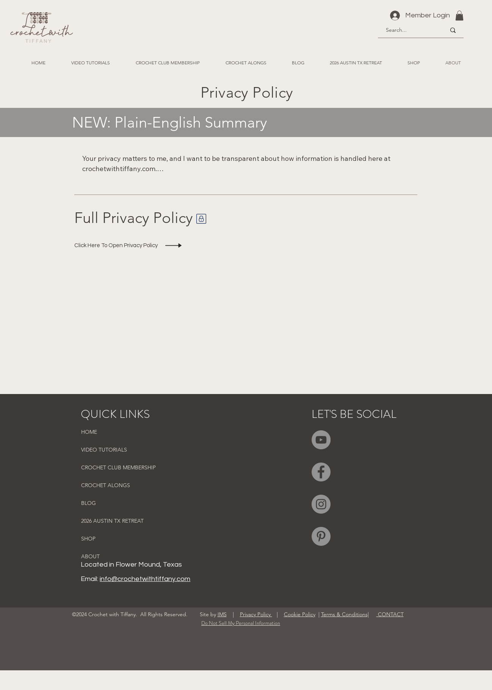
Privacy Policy (256, 614)
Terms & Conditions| (345, 614)
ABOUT (90, 556)
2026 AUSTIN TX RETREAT (112, 520)
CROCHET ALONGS (105, 485)
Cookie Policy (299, 614)
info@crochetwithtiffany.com (145, 579)
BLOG (88, 503)
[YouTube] (321, 439)
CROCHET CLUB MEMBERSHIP (118, 467)
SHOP (88, 538)
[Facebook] (321, 472)
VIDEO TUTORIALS (104, 449)
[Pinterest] (321, 536)
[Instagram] (321, 504)
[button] (459, 15)
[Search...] (410, 30)
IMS (222, 614)
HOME (89, 431)
